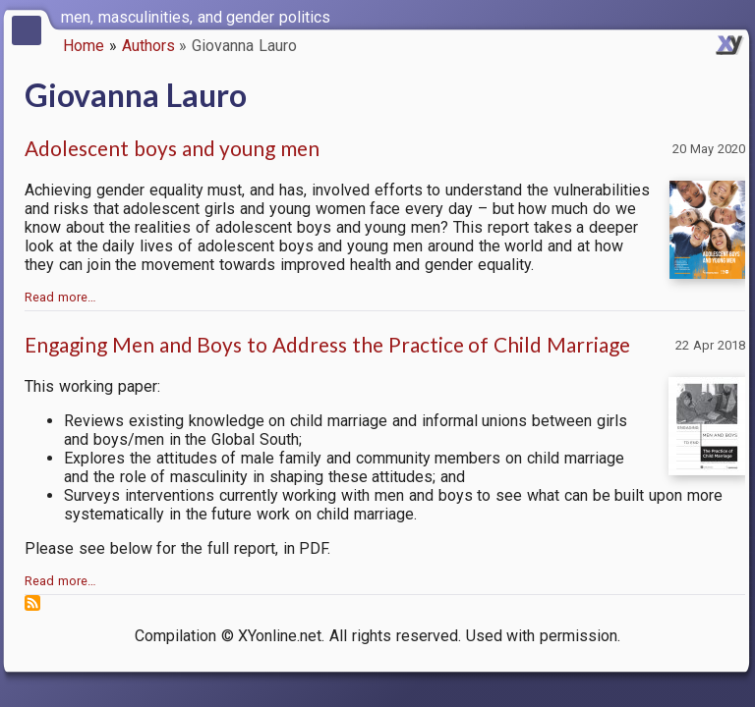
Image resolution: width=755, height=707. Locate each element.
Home (83, 45)
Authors (148, 45)
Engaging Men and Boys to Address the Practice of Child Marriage (327, 344)
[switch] (735, 16)
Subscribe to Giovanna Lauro (32, 603)
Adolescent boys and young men (172, 148)
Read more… (60, 297)
